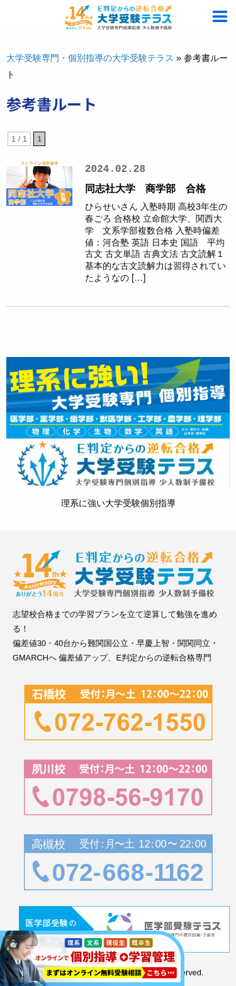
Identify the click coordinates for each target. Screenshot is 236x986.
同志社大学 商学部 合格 (145, 188)
